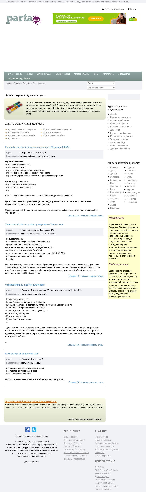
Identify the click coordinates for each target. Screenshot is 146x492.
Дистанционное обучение (106, 449)
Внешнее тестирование (74, 440)
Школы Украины (102, 456)
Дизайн (26, 83)
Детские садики (102, 476)
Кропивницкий (117, 192)
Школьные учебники (104, 446)
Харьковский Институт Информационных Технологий (34, 224)
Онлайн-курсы (63, 74)
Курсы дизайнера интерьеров (57, 129)
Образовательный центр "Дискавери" (25, 284)
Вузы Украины (15, 74)
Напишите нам (127, 285)
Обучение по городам (105, 480)
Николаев (115, 208)
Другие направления (120, 149)
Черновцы (132, 202)
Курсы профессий (103, 440)
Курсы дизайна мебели (54, 135)
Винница (114, 167)
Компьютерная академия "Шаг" (22, 353)
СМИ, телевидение (119, 145)
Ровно (130, 174)
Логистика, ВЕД (117, 142)
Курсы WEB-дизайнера (18, 132)
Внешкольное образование (76, 452)
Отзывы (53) (73, 216)
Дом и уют (115, 130)
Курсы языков (101, 437)
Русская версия (41, 436)
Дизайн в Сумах (31, 462)
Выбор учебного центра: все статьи (84, 419)
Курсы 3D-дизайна (52, 132)
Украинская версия (24, 436)
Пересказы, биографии (74, 449)
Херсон (130, 189)
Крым (113, 195)
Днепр (113, 170)
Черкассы (132, 196)
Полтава (131, 170)
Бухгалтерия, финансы (120, 133)
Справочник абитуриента (75, 456)
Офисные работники (120, 120)
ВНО (95, 74)
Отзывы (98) (73, 345)
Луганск (114, 198)
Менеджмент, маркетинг (122, 136)
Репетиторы (108, 74)
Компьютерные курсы (120, 117)
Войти (132, 9)
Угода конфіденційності (38, 442)
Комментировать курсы (92, 216)
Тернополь (132, 180)
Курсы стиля (14, 138)
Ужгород (131, 183)
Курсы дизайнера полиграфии (22, 129)
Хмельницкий (133, 192)
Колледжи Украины (73, 443)
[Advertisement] (73, 47)
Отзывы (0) (74, 276)
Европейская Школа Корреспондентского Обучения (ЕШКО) (37, 147)
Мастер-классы (81, 74)
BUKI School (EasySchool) (106, 470)
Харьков (131, 186)
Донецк (113, 174)
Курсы (30, 74)
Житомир (114, 177)
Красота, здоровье (119, 123)
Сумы (129, 177)
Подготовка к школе (104, 483)
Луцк (112, 202)
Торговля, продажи (119, 139)
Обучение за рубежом (19, 78)
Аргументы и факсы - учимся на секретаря (31, 401)
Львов (113, 205)
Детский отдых (44, 74)
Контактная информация (106, 486)
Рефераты (99, 452)
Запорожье (115, 180)
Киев (112, 189)
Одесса (130, 167)
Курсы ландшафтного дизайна (22, 135)
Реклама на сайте (103, 489)
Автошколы (124, 74)
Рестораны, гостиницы (121, 127)
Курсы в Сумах (13, 83)
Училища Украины (72, 446)
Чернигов (131, 199)
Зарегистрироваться (113, 9)
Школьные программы (74, 459)
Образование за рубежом (106, 443)
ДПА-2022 (99, 467)
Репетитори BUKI (102, 473)
